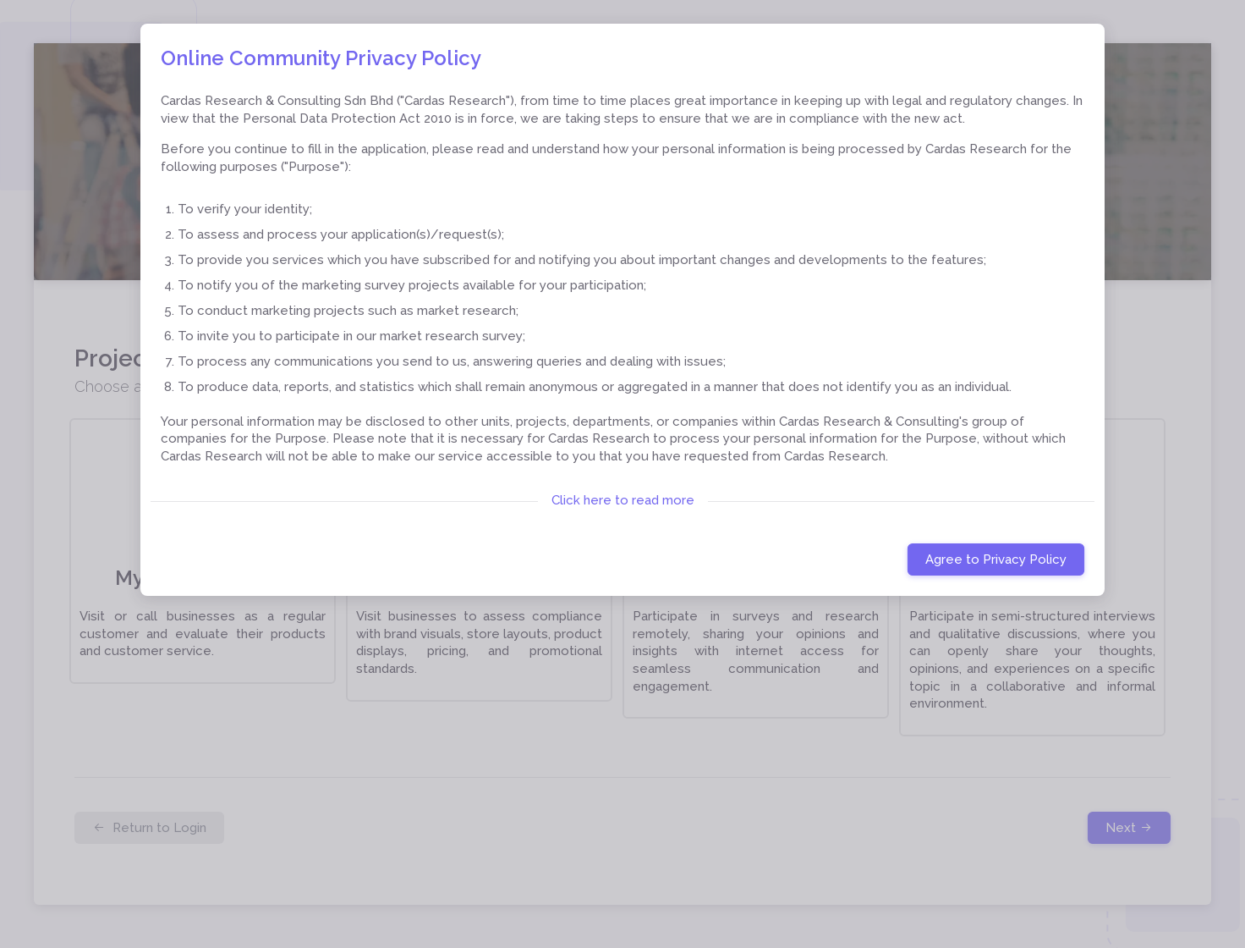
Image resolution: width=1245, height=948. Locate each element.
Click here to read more (622, 500)
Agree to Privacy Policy (996, 559)
